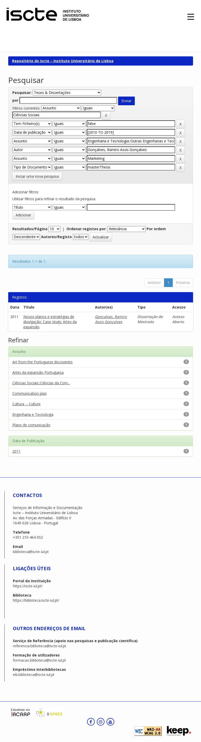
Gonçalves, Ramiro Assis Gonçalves (111, 319)
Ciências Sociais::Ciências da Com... (41, 382)
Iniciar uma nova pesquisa (37, 176)
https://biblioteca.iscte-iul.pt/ (36, 600)
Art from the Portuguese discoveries (42, 361)
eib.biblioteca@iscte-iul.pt (33, 674)
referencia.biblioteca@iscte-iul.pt (39, 645)
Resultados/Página (29, 228)
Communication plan (29, 393)
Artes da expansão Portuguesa (38, 372)
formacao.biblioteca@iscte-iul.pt (39, 660)
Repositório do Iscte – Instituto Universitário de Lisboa (62, 60)
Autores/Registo (56, 236)
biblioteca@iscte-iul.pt (31, 551)
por (15, 100)
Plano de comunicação (31, 424)
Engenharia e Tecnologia (32, 414)
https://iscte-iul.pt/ (28, 586)
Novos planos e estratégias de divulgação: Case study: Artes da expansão (50, 321)
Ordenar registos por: (86, 228)
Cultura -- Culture (26, 403)
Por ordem (156, 228)
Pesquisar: (22, 92)
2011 (16, 451)
